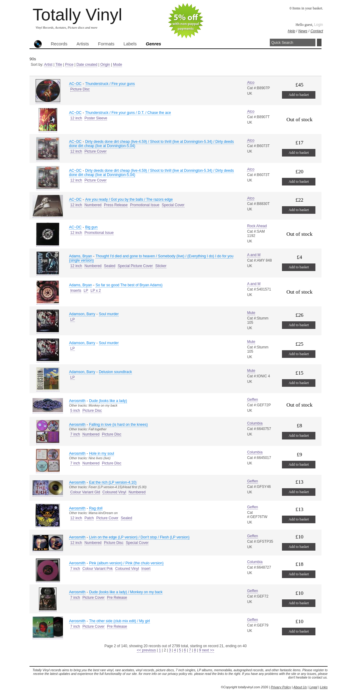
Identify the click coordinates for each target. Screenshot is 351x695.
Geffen (252, 399)
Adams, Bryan (80, 256)
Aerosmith (77, 401)
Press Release (116, 205)
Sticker (161, 266)
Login (318, 25)
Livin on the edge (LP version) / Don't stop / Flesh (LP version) (139, 537)
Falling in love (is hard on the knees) (118, 424)
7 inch (75, 434)
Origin (105, 64)
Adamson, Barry (82, 314)
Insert (146, 568)
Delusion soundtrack (115, 372)
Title (58, 64)
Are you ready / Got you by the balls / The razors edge (129, 199)
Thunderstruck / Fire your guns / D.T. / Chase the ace (128, 113)
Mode (117, 64)
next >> (208, 650)
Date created (86, 64)
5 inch (75, 410)
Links (324, 687)
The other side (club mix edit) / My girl (119, 621)
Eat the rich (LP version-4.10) (113, 482)
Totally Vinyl (77, 14)
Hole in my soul (101, 453)
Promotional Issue (144, 205)
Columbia (254, 423)
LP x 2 (96, 290)
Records (59, 43)
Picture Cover (96, 151)
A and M (253, 255)
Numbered (93, 205)
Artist (48, 64)
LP (86, 290)
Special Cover (173, 205)
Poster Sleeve (96, 118)
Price (69, 64)
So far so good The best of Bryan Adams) (129, 285)
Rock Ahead (257, 226)
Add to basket (299, 95)
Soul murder (109, 314)
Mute (251, 313)
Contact (317, 31)
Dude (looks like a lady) (108, 401)
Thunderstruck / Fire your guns (110, 84)
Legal (313, 687)
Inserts (75, 290)
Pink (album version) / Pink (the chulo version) (126, 563)
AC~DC (75, 84)
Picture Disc (80, 89)
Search (319, 42)
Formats (106, 43)
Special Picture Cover (135, 266)
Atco (250, 82)
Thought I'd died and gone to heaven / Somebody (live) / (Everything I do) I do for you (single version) (151, 258)
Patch (89, 518)
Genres (153, 43)
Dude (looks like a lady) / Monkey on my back (125, 592)
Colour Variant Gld (85, 492)
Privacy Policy (281, 687)
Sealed (109, 266)
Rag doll (96, 508)
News (303, 31)
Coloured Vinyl (114, 492)
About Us (300, 687)
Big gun (91, 227)
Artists (83, 43)
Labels (130, 43)
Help (291, 31)
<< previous (146, 650)
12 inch (76, 118)
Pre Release (117, 597)
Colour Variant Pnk (97, 568)
